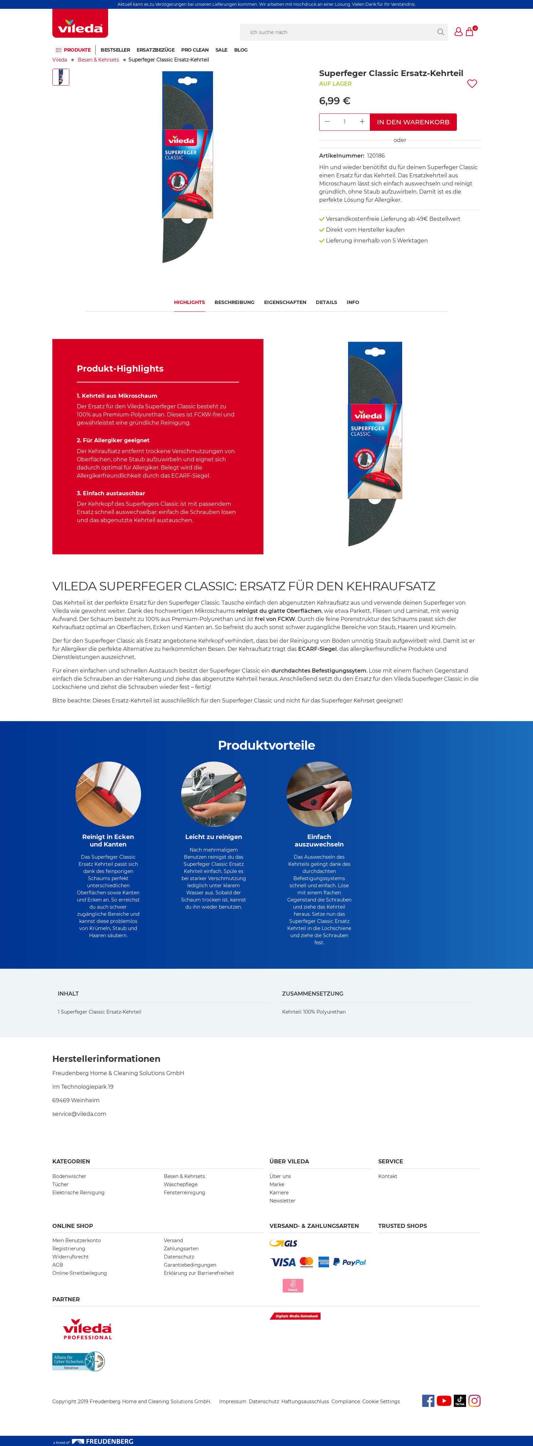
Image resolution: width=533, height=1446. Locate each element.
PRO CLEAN (195, 50)
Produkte (77, 50)
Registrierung (68, 1249)
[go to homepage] (80, 23)
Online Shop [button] (72, 1226)
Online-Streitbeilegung (79, 1273)
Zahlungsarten (181, 1249)
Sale (221, 50)
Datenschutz (179, 1257)
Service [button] (390, 1161)
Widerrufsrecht (70, 1257)
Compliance (345, 1401)
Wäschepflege (180, 1184)
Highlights (189, 302)
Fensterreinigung (184, 1193)
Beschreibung (234, 302)
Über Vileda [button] (289, 1161)
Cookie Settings (381, 1401)
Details (326, 302)
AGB (57, 1265)
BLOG (241, 50)
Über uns (280, 1176)
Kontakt (387, 1176)
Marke (277, 1184)
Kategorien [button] (71, 1161)
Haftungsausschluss (305, 1401)
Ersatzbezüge (155, 50)
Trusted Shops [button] (402, 1226)
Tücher (60, 1184)
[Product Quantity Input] (344, 122)
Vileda (59, 60)
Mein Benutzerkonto (76, 1240)
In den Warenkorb (413, 122)
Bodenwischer (69, 1176)
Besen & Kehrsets (98, 60)
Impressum (232, 1401)
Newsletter (282, 1201)
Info (353, 302)
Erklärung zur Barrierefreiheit (199, 1273)
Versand (173, 1240)
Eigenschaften (285, 302)
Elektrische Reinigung (78, 1193)
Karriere (279, 1193)
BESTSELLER (115, 50)
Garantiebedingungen (190, 1265)
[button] (459, 32)
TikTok (460, 1398)
